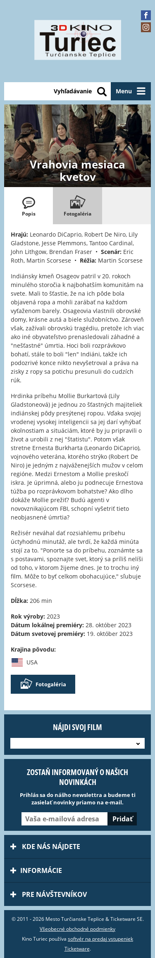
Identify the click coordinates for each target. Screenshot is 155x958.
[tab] (28, 205)
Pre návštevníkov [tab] (48, 894)
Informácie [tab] (36, 870)
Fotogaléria (43, 684)
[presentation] (28, 205)
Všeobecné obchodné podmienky (77, 928)
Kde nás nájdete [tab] (45, 846)
